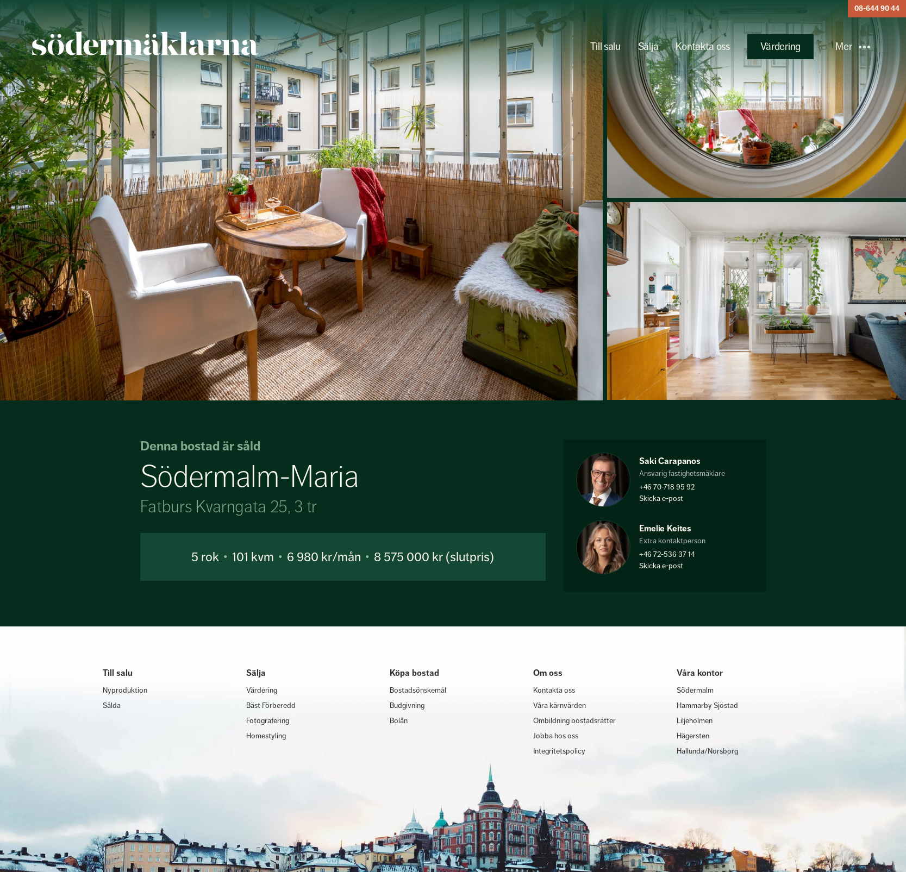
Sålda (112, 705)
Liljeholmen (695, 720)
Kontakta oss (702, 46)
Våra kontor (700, 673)
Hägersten (693, 735)
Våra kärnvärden (559, 705)
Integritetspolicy (559, 750)
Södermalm (695, 690)
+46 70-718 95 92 (667, 487)
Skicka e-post (661, 498)
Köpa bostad (414, 673)
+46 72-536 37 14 (667, 554)
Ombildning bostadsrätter (574, 720)
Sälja (648, 46)
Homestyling (266, 735)
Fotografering (267, 720)
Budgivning (407, 705)
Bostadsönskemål (418, 690)
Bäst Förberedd (271, 705)
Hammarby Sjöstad (707, 705)
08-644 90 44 (876, 8)
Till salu (605, 46)
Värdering (780, 46)
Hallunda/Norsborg (707, 750)
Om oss (548, 673)
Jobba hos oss (555, 735)
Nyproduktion (125, 690)
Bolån (399, 720)
